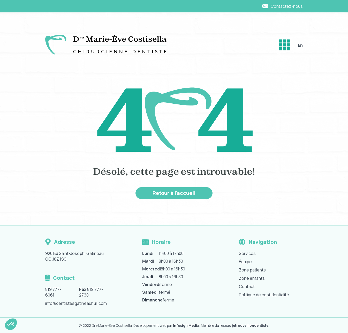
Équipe (245, 261)
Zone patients (252, 270)
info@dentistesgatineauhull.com (76, 303)
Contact (247, 286)
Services (247, 253)
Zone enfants (252, 278)
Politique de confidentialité (264, 295)
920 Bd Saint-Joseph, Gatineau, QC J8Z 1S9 (75, 256)
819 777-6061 (53, 292)
